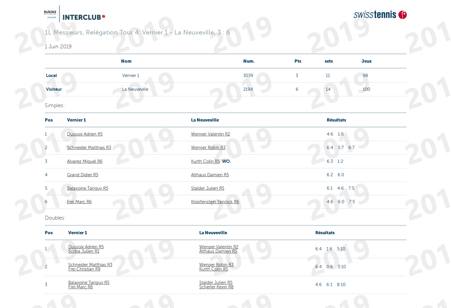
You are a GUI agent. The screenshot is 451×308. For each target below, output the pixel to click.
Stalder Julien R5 (207, 188)
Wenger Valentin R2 (210, 134)
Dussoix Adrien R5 (85, 134)
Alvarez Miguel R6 (85, 161)
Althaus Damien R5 (210, 174)
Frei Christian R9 (84, 269)
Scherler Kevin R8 (216, 287)
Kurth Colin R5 (205, 161)
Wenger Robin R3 (208, 147)
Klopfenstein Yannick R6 (215, 201)
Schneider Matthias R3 (89, 147)
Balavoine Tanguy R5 (87, 188)
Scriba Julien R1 (83, 251)
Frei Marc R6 (79, 201)
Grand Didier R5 (82, 174)
